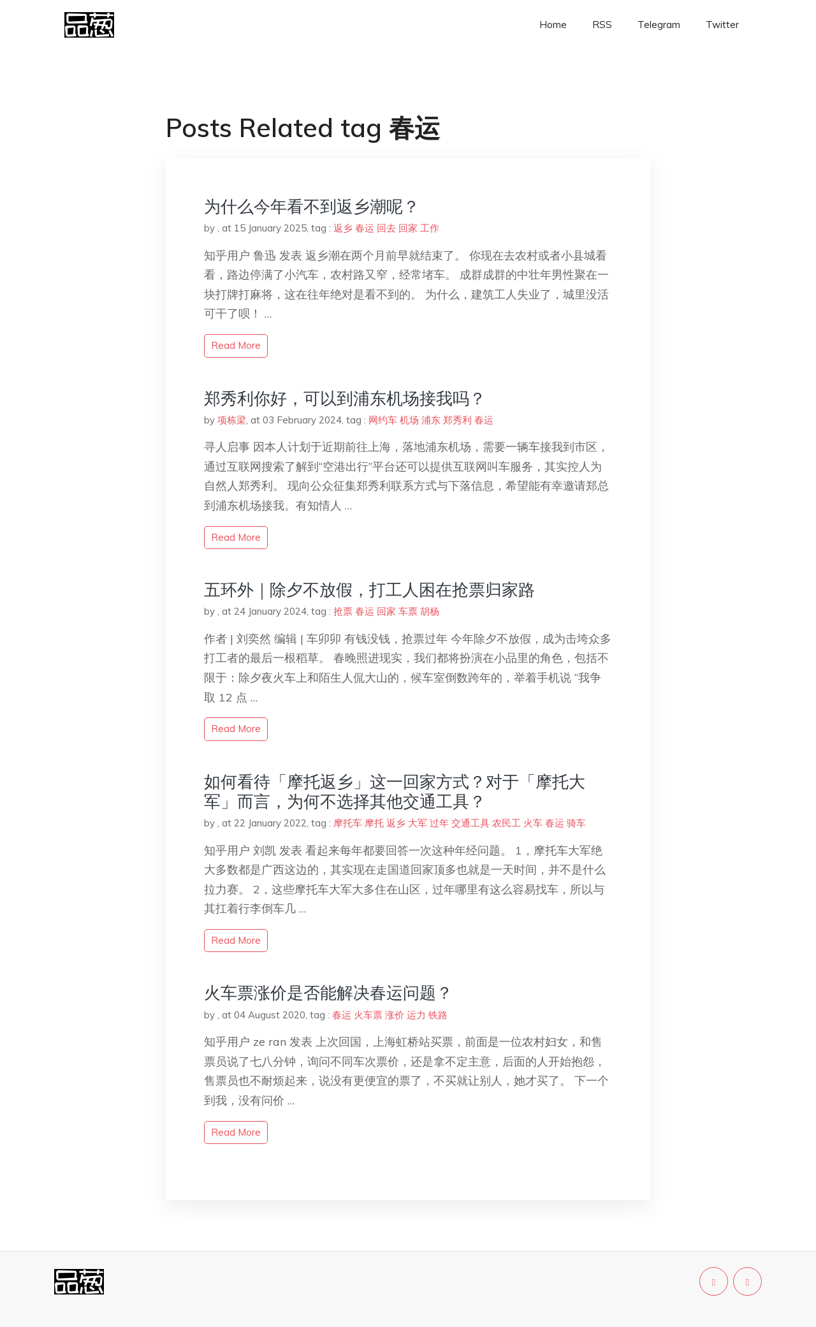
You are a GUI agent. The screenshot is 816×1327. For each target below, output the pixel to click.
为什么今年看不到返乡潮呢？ (311, 206)
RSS (602, 24)
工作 (429, 228)
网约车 (382, 420)
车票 (408, 611)
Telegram (659, 24)
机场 (409, 420)
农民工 (506, 823)
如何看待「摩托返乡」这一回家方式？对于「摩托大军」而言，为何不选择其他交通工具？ (394, 791)
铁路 (438, 1015)
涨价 (394, 1015)
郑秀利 (457, 420)
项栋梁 (231, 420)
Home (553, 24)
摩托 (374, 823)
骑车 (576, 823)
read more (236, 345)
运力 (416, 1015)
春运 (364, 228)
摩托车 (347, 823)
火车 (533, 823)
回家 (408, 228)
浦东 (431, 420)
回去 (386, 228)
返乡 (343, 228)
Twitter (722, 24)
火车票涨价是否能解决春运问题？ (328, 992)
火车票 (368, 1015)
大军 (417, 823)
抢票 (343, 611)
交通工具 (470, 823)
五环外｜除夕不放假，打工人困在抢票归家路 (369, 589)
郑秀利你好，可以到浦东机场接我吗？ (345, 398)
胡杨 (429, 611)
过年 (439, 823)
